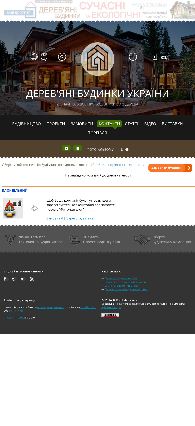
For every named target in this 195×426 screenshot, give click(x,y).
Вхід (165, 57)
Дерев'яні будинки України (120, 278)
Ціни (125, 149)
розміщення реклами (50, 307)
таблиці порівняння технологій (120, 164)
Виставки (172, 123)
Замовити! (54, 218)
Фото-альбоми (100, 149)
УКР (44, 54)
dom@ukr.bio (88, 307)
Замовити (82, 123)
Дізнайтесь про (33, 240)
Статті (131, 123)
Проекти (56, 123)
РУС (44, 59)
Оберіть (162, 240)
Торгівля (97, 133)
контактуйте (16, 310)
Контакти (109, 123)
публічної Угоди (111, 307)
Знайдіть (96, 240)
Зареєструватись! (80, 218)
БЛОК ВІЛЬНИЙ (15, 190)
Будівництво (26, 123)
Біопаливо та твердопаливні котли (125, 282)
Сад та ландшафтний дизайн (121, 285)
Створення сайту (14, 317)
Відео (150, 123)
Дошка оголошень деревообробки (126, 289)
